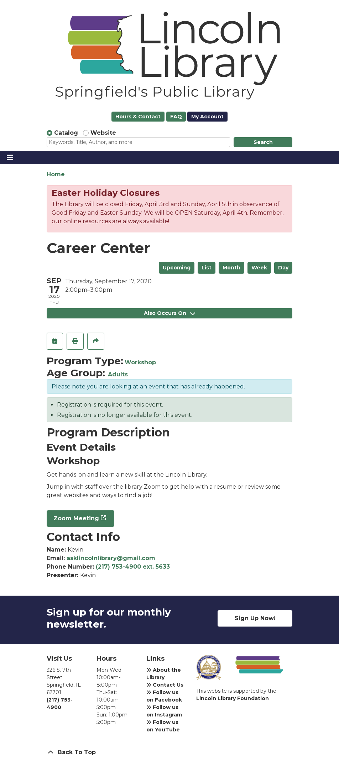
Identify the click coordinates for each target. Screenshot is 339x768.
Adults (118, 374)
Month (231, 267)
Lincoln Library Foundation (232, 698)
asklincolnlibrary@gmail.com (111, 558)
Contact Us (164, 685)
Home (56, 174)
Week (259, 267)
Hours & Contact (138, 116)
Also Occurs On (169, 313)
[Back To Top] (169, 752)
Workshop (140, 362)
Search (263, 142)
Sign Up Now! (255, 618)
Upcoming (177, 267)
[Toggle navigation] (10, 157)
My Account (207, 116)
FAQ (176, 116)
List (207, 267)
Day (283, 267)
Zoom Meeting (76, 518)
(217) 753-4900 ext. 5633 (133, 566)
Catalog (66, 132)
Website (103, 132)
